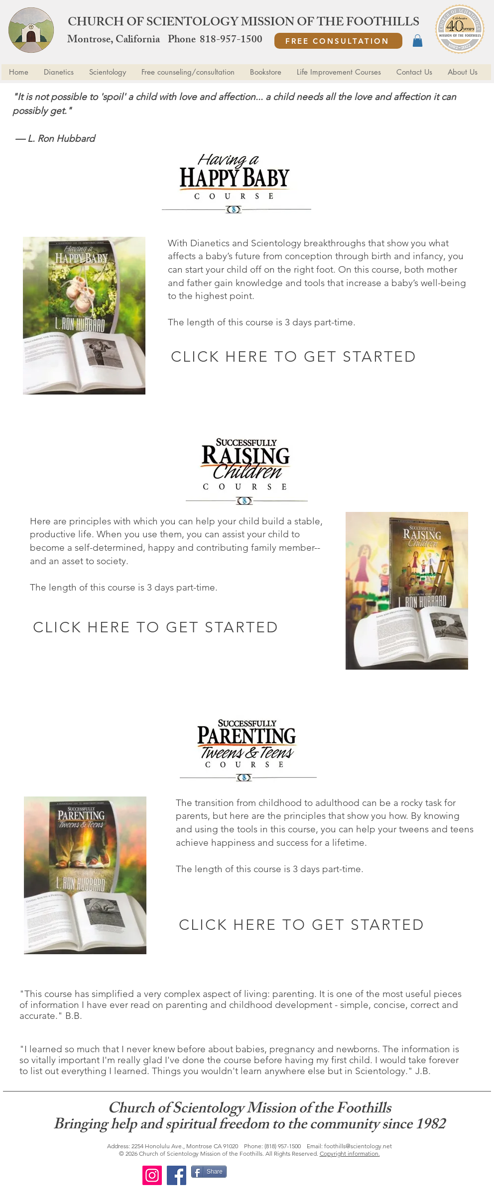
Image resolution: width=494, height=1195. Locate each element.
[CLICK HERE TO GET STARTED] (294, 356)
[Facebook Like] (292, 1176)
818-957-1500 (231, 40)
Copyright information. (350, 1153)
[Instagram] (152, 1175)
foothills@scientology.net (358, 1146)
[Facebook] (176, 1175)
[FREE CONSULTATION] (338, 41)
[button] (417, 40)
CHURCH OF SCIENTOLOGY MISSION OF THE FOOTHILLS (243, 23)
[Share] (209, 1172)
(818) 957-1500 (282, 1146)
